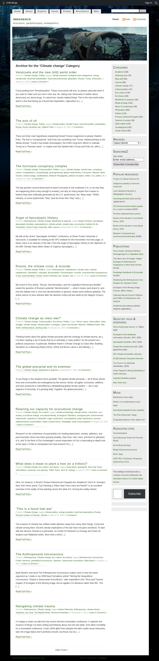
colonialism (32, 272)
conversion (93, 412)
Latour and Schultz (69, 324)
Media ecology (121, 103)
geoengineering (56, 172)
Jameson (57, 560)
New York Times (95, 467)
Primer (67, 11)
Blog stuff (119, 79)
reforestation (21, 470)
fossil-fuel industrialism (37, 79)
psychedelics (36, 422)
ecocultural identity (48, 415)
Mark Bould (89, 560)
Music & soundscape (124, 106)
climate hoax (86, 169)
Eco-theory (57, 321)
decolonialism (53, 272)
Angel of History (85, 221)
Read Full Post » (24, 106)
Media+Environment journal (125, 450)
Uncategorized (121, 127)
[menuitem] (156, 3)
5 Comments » (73, 328)
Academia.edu (119, 306)
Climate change (31, 75)
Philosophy (120, 110)
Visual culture (121, 131)
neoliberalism (42, 176)
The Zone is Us (119, 363)
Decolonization (67, 272)
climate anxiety (55, 224)
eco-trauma (79, 224)
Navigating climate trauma (35, 606)
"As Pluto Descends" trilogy (125, 415)
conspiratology (42, 172)
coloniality (42, 272)
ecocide (77, 272)
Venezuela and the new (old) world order (46, 72)
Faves (54, 11)
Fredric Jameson (23, 560)
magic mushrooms (55, 418)
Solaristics (20, 612)
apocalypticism (41, 224)
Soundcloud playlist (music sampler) (128, 410)
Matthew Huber (93, 324)
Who (96, 11)
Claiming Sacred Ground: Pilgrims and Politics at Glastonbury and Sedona (128, 298)
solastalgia (66, 422)
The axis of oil (26, 120)
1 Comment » (78, 127)
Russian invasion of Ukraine (28, 515)
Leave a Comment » (40, 82)
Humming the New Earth (123, 199)
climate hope (68, 224)
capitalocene (71, 269)
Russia (81, 79)
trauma (56, 227)
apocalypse (98, 221)
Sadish (103, 658)
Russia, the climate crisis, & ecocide (43, 266)
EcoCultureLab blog (121, 445)
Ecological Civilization (66, 415)
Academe (119, 72)
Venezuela (96, 79)
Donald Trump (72, 124)
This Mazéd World (42, 612)
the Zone (29, 612)
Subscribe (134, 493)
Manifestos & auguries (61, 221)
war (71, 276)
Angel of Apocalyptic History (37, 218)
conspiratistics (29, 172)
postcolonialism (28, 276)
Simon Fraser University (36, 227)
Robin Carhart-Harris (51, 422)
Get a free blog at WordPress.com (28, 658)
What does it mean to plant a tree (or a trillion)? (52, 463)
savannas (31, 470)
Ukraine (65, 276)
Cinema (118, 82)
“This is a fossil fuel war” (34, 509)
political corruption (76, 176)
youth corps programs (81, 422)
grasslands (82, 467)
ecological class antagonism (80, 75)
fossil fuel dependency (83, 512)
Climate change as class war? (38, 318)
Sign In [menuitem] (148, 2)
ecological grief (83, 415)
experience (32, 418)
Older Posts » (61, 650)
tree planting (42, 470)
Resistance (82, 11)
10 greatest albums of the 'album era (129, 420)
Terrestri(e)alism (120, 433)
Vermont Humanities (59, 612)
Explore (42, 11)
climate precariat (59, 75)
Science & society (122, 120)
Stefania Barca (28, 328)
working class (41, 328)
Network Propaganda (58, 176)
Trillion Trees (54, 470)
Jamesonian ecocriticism (72, 560)
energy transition (66, 512)
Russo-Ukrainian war (32, 127)
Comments (141, 19)
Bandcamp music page (123, 397)
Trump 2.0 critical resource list (126, 179)
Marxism (82, 324)
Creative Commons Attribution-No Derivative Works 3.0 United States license (128, 478)
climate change (73, 169)
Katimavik (42, 418)
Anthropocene (30, 221)
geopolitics (72, 79)
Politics (42, 75)
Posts (127, 19)
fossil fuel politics (86, 124)
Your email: (118, 156)
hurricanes (86, 172)
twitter (87, 176)
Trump (88, 79)
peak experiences (85, 418)
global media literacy (72, 172)
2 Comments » (86, 227)
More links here (120, 383)
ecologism (55, 324)
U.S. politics (96, 176)
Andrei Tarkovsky (65, 609)
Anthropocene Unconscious (91, 557)
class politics (94, 321)
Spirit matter (120, 124)
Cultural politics (45, 169)
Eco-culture (44, 412)
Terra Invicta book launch (124, 327)
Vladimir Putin (48, 127)
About (29, 11)
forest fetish (71, 467)
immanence (22, 19)
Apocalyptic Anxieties (25, 224)
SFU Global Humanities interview (127, 354)
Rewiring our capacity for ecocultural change (49, 409)
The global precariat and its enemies (43, 366)
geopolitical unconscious (41, 560)
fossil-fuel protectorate (57, 79)
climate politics (58, 124)
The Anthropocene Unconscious (39, 554)
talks (50, 227)
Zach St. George (68, 470)
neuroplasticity (70, 418)
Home (17, 11)
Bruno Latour (82, 321)
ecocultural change (31, 415)
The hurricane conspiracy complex (41, 166)
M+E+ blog (118, 454)
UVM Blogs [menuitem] (12, 2)
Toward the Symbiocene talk (125, 346)
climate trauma (80, 412)
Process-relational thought (126, 117)
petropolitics (100, 124)
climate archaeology (64, 412)
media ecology (29, 176)
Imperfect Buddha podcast (124, 378)
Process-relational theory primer (127, 214)
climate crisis (83, 269)
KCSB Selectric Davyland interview (128, 358)
